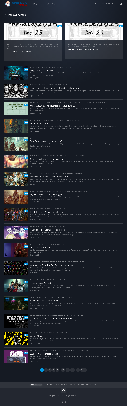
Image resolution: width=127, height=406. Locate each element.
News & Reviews (52, 44)
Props (72, 102)
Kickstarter (42, 44)
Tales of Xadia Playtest (40, 283)
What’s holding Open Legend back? (46, 141)
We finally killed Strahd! (40, 247)
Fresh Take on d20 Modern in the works (48, 212)
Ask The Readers (12, 44)
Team (102, 4)
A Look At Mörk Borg (39, 336)
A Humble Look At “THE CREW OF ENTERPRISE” (52, 318)
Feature (33, 191)
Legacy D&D (97, 44)
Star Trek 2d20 (78, 315)
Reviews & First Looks (59, 67)
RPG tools (82, 102)
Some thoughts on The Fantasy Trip (46, 159)
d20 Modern (34, 209)
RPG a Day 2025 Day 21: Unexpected (83, 50)
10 (63, 370)
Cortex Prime (34, 280)
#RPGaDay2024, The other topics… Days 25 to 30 (52, 106)
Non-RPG (10, 46)
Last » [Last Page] (83, 370)
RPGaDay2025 (33, 46)
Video (8, 49)
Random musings (86, 46)
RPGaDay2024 (90, 102)
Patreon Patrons (52, 385)
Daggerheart (34, 67)
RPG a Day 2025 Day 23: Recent (19, 52)
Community (110, 4)
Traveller (80, 262)
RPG (26, 46)
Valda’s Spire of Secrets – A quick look (47, 230)
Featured (81, 385)
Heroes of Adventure (39, 123)
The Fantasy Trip (78, 156)
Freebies (33, 120)
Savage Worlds (101, 102)
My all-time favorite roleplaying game (47, 194)
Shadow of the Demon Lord (48, 46)
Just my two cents (30, 44)
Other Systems (19, 46)
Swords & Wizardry (61, 85)
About (93, 4)
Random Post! (91, 385)
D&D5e (21, 44)
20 (68, 370)
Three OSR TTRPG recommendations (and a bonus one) (55, 88)
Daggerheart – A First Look (42, 70)
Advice (71, 385)
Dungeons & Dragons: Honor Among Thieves (50, 176)
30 (72, 370)
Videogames (70, 297)
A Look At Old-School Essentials (44, 354)
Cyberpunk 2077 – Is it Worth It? (45, 300)
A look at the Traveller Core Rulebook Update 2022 (53, 265)
